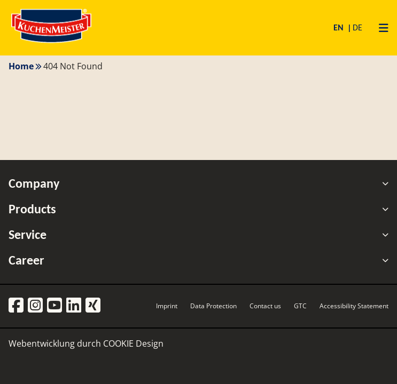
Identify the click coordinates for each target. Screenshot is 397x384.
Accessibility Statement (354, 305)
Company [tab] (198, 183)
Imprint (166, 305)
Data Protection (213, 305)
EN (339, 27)
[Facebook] (16, 305)
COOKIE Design (133, 343)
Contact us (265, 305)
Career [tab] (198, 260)
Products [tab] (198, 209)
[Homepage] (51, 42)
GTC (300, 305)
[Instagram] (35, 305)
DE (357, 27)
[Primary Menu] (379, 28)
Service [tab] (198, 234)
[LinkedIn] (73, 305)
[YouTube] (54, 305)
